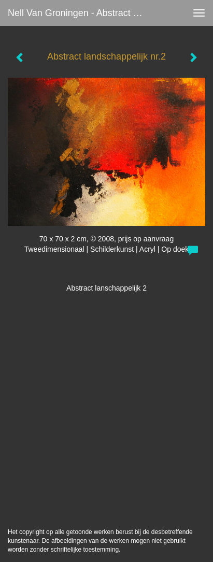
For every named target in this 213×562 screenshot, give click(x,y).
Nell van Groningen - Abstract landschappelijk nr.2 (81, 13)
